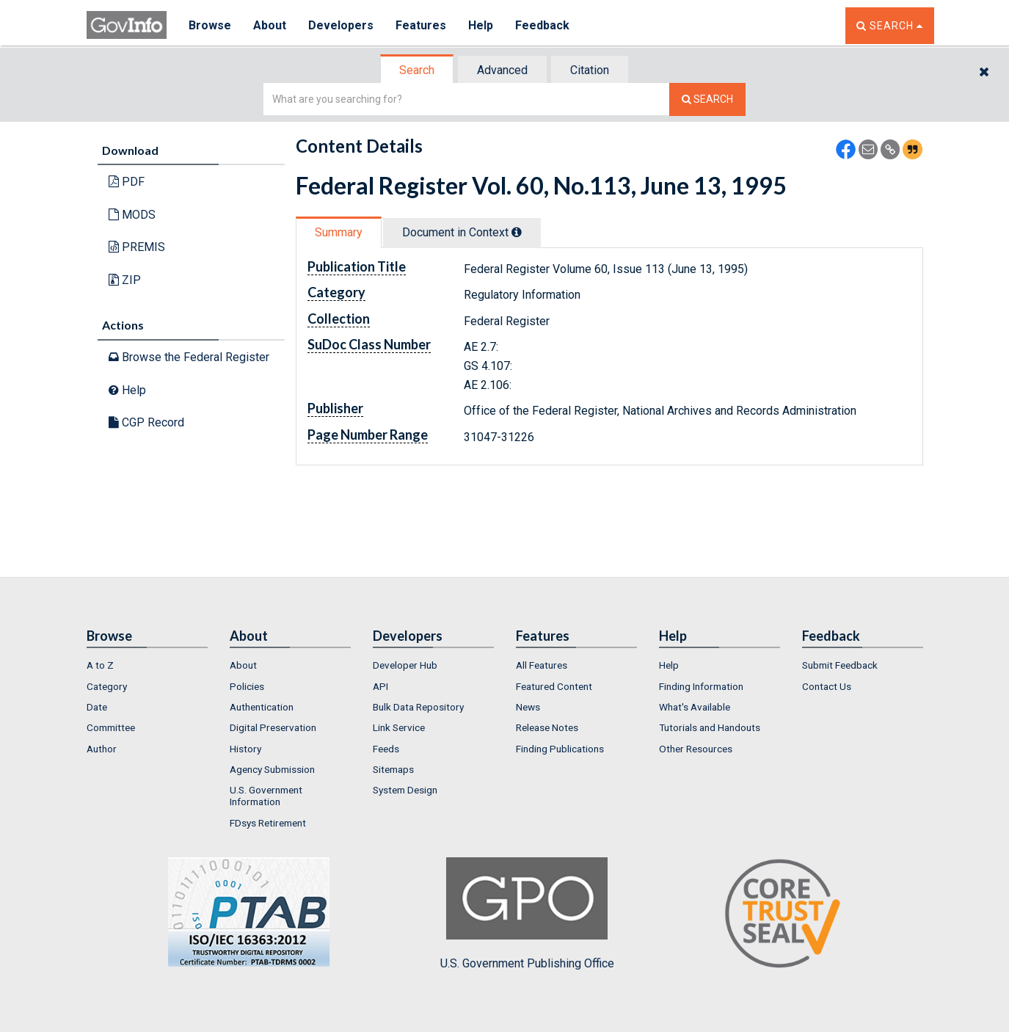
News (528, 707)
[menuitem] (147, 665)
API (380, 686)
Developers (341, 25)
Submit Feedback (840, 665)
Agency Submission (272, 769)
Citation (589, 70)
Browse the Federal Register (189, 357)
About (269, 25)
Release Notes (547, 727)
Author (102, 749)
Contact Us (826, 686)
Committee (111, 727)
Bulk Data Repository (418, 707)
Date (97, 707)
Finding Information (701, 686)
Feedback (542, 25)
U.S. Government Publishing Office (527, 913)
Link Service (399, 727)
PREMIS (137, 247)
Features (421, 25)
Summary (339, 232)
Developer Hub (405, 665)
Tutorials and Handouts (709, 727)
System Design (405, 790)
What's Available (694, 707)
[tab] (417, 70)
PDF (127, 182)
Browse (210, 25)
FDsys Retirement (268, 823)
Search (416, 70)
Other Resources (695, 749)
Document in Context (462, 232)
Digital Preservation (273, 727)
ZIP (125, 280)
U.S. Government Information (266, 795)
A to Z (100, 665)
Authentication (262, 707)
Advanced (502, 70)
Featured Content (554, 686)
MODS (132, 215)
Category (107, 686)
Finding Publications (560, 749)
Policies (247, 686)
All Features (541, 665)
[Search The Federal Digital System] (707, 99)
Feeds (386, 749)
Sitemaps (393, 769)
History (245, 749)
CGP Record (146, 422)
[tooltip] (516, 232)
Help (480, 25)
